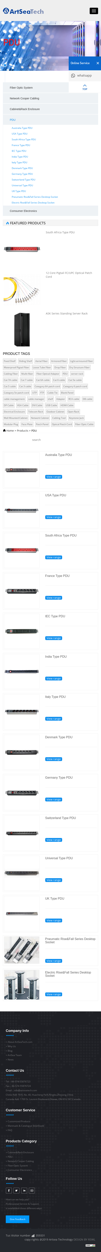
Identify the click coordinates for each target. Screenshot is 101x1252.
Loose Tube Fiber (42, 367)
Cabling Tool (59, 418)
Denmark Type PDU (22, 168)
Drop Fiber (60, 367)
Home (10, 430)
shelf (50, 399)
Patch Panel (42, 424)
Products (22, 430)
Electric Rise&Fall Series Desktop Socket (33, 202)
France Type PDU (21, 145)
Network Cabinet (40, 418)
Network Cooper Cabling (24, 98)
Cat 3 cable (25, 386)
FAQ (10, 1130)
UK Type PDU (19, 191)
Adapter (60, 399)
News (11, 1059)
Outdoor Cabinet (55, 411)
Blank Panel (67, 392)
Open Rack (73, 411)
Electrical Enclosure (14, 411)
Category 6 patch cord (75, 386)
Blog (10, 1050)
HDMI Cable (67, 405)
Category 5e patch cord (16, 392)
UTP (34, 392)
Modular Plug (11, 424)
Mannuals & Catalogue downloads (26, 1125)
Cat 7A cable (10, 380)
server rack (77, 373)
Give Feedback (17, 1219)
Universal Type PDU (22, 185)
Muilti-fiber (27, 373)
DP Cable (9, 405)
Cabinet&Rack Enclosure (25, 109)
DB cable (87, 399)
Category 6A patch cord (47, 386)
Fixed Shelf (9, 361)
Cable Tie (53, 392)
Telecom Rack (35, 411)
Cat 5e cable (75, 380)
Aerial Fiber (41, 361)
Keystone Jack (76, 418)
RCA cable (73, 399)
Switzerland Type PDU (23, 179)
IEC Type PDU (19, 151)
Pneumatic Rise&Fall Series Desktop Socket (35, 196)
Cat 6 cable (59, 380)
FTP (42, 392)
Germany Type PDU (22, 174)
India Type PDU (20, 156)
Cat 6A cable (43, 380)
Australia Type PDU (22, 128)
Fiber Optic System (21, 87)
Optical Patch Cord (62, 424)
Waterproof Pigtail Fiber (16, 367)
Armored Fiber (59, 361)
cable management (14, 399)
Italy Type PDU (19, 162)
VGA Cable (22, 405)
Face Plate (27, 424)
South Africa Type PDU (24, 139)
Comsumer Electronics (23, 210)
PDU (13, 119)
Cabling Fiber (11, 373)
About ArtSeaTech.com (20, 1042)
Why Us (12, 1046)
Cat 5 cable (10, 386)
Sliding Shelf (25, 361)
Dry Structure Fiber (79, 367)
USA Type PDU (20, 133)
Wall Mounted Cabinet (16, 418)
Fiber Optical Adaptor (48, 373)
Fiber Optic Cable (84, 424)
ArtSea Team (15, 1055)
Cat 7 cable (27, 380)
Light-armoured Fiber (81, 361)
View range (54, 477)
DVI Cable (37, 405)
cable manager (36, 399)
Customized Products (19, 1121)
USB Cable (51, 405)
